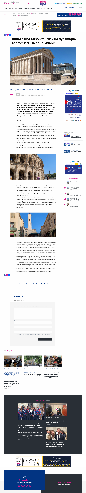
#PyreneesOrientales (22, 423)
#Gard (52, 89)
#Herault (10, 368)
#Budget (13, 13)
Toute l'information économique (20, 3)
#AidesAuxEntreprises (69, 148)
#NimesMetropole (39, 89)
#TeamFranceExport (68, 132)
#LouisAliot (30, 423)
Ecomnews (58, 3)
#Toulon (46, 13)
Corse (38, 8)
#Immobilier (32, 372)
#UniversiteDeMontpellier (9, 375)
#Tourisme (47, 89)
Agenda (66, 7)
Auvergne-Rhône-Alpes (17, 8)
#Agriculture (14, 15)
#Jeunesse (34, 13)
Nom (15, 320)
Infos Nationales (7, 8)
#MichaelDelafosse (8, 373)
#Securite (41, 13)
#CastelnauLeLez (50, 441)
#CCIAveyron (78, 148)
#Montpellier (16, 368)
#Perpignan (31, 421)
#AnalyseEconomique (23, 15)
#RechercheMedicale (8, 374)
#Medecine (17, 372)
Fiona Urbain (23, 94)
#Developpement (21, 13)
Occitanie (48, 8)
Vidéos (72, 7)
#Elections (55, 442)
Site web (15, 329)
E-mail (15, 325)
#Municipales (38, 423)
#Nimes (11, 90)
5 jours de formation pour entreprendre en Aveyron (76, 152)
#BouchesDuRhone (36, 368)
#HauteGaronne (49, 417)
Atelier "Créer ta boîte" (75, 144)
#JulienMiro (61, 442)
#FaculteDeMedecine (8, 372)
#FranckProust (30, 89)
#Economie (23, 89)
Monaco (43, 8)
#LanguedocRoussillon (22, 421)
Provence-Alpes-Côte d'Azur (30, 8)
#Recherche (16, 373)
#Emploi (28, 13)
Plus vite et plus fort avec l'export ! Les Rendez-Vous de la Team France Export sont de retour (76, 137)
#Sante (15, 374)
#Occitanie (17, 90)
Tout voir (80, 128)
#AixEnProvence (27, 368)
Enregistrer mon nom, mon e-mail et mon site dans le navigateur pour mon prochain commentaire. (32, 334)
